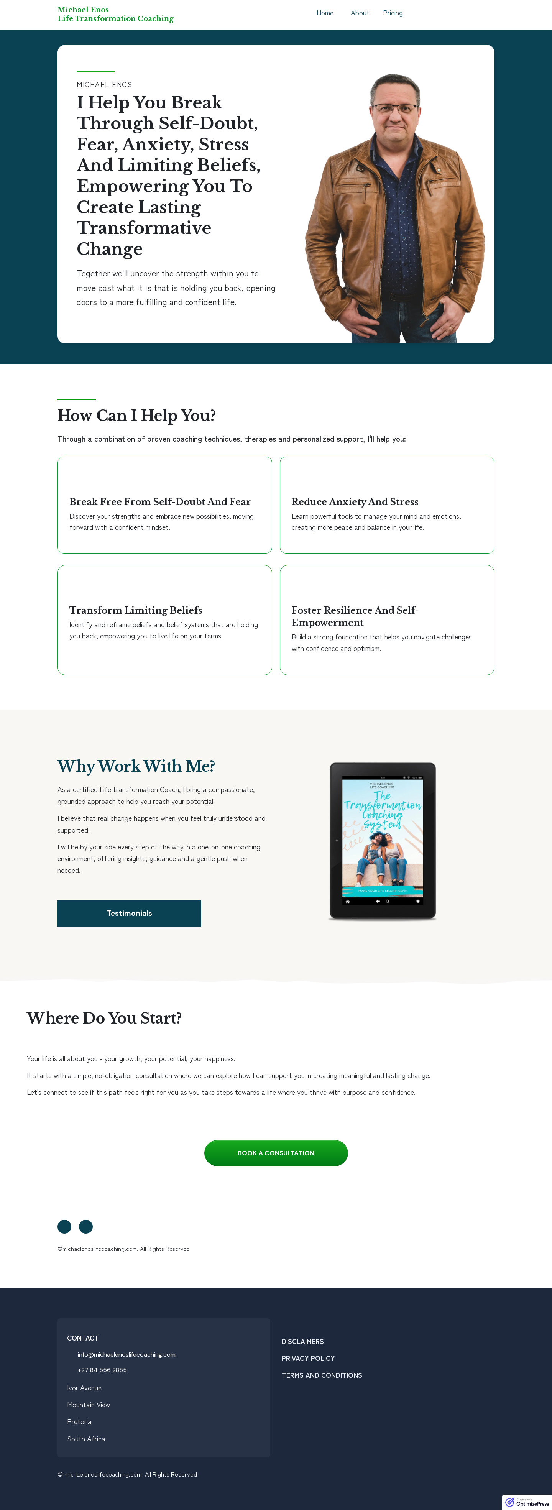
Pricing (393, 12)
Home (325, 12)
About (360, 12)
